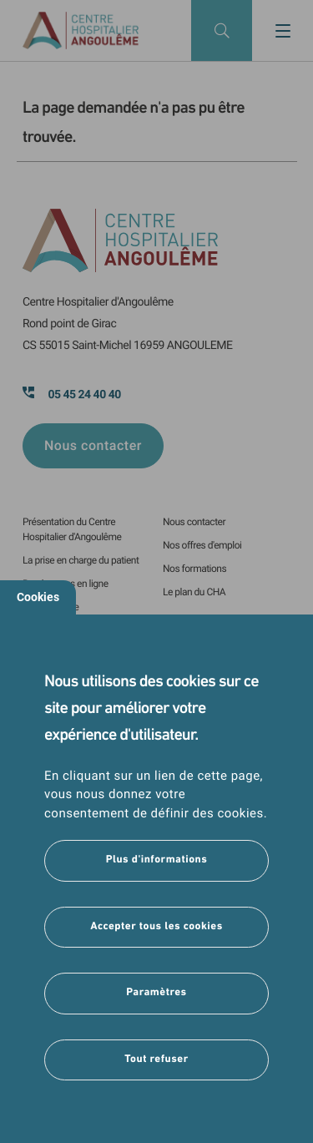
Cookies (38, 597)
